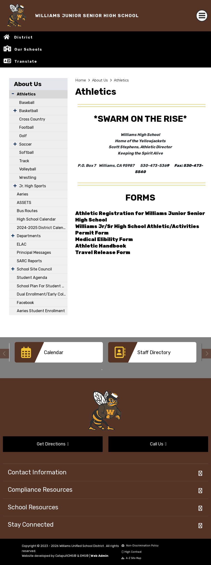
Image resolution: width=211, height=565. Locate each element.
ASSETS (24, 202)
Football (26, 127)
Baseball (26, 102)
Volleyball (27, 169)
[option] (59, 354)
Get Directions (53, 444)
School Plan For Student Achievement (42, 286)
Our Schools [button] (28, 49)
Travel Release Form (102, 252)
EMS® (84, 556)
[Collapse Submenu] (13, 93)
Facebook (25, 302)
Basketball (28, 110)
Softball (26, 152)
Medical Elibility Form (104, 239)
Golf (23, 136)
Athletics (26, 94)
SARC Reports (29, 261)
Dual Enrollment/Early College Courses (42, 294)
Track (24, 161)
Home (80, 80)
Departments (29, 236)
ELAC (21, 244)
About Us (28, 84)
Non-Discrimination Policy (140, 545)
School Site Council (34, 269)
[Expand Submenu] (14, 110)
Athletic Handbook (100, 246)
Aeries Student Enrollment (41, 311)
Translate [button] (25, 61)
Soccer (25, 144)
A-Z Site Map (131, 558)
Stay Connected (31, 524)
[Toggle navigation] (202, 15)
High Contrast (133, 551)
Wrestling (27, 177)
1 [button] (101, 369)
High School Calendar (36, 219)
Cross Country (32, 119)
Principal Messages (34, 252)
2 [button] (109, 369)
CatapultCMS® (65, 556)
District (23, 37)
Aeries (22, 194)
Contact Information (37, 472)
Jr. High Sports (32, 186)
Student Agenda (32, 277)
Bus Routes (27, 211)
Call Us (158, 444)
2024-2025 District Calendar (42, 227)
